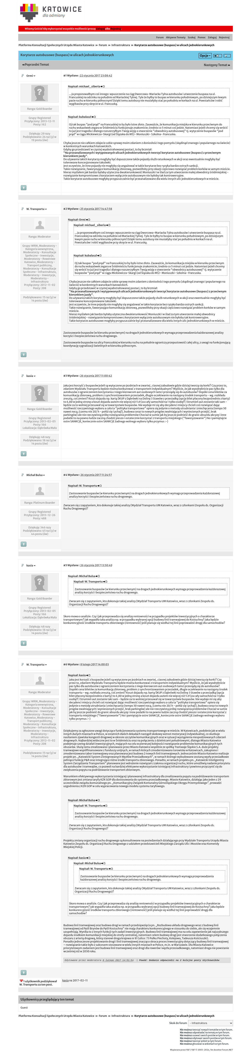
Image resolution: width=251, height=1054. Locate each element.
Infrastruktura (121, 45)
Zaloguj (100, 28)
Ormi (29, 75)
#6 (65, 664)
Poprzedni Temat (37, 65)
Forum (160, 37)
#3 (65, 375)
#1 (65, 75)
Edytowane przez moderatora (83, 960)
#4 (65, 474)
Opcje (204, 56)
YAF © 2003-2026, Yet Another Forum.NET (212, 1050)
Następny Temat (215, 65)
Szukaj (191, 37)
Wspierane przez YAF (180, 1050)
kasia (29, 376)
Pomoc (202, 37)
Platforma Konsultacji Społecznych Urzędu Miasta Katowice (56, 45)
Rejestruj (116, 28)
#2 (65, 208)
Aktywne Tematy (175, 37)
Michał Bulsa (34, 475)
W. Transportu (35, 209)
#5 (65, 565)
